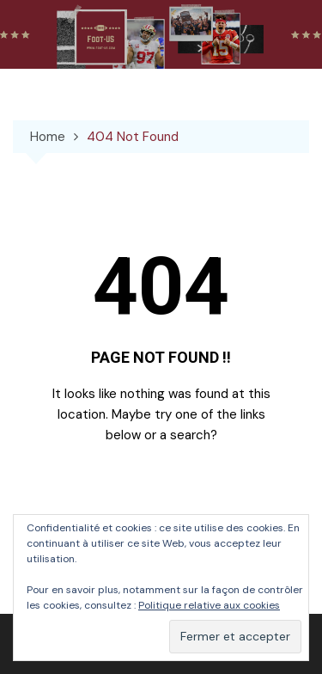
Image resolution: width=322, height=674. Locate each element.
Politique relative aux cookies (209, 605)
